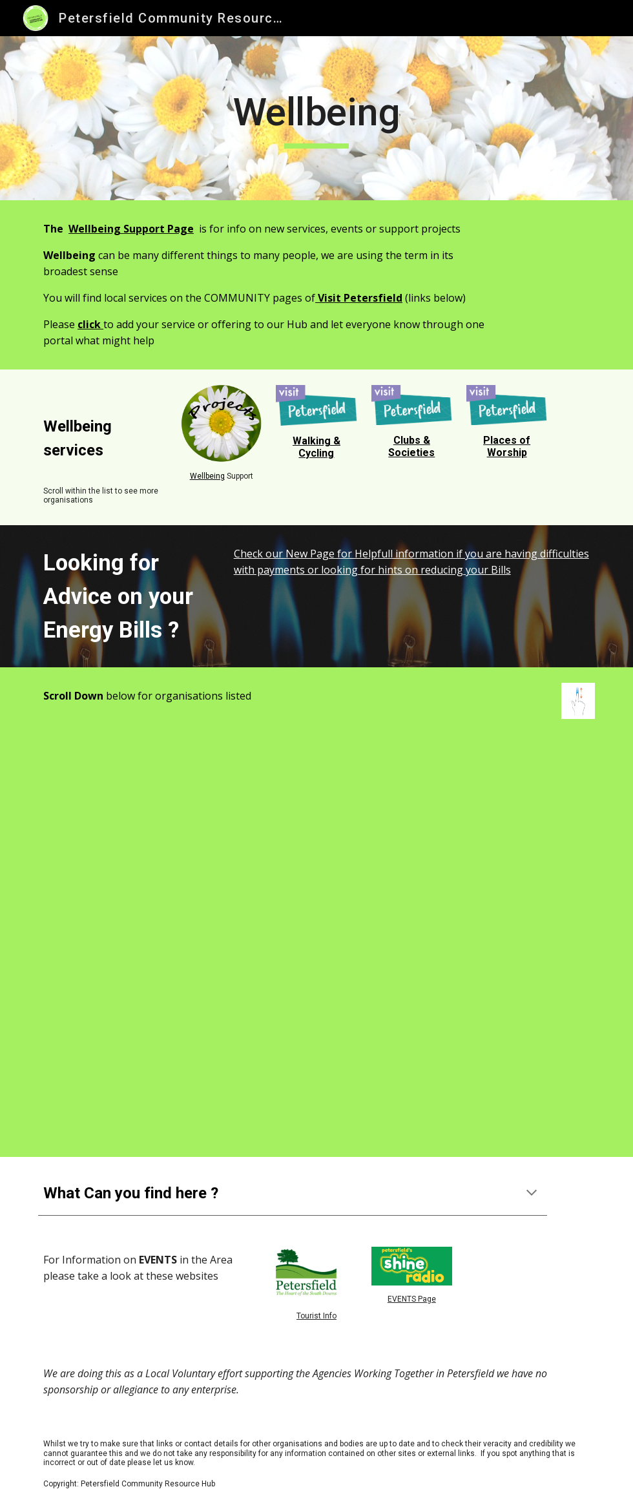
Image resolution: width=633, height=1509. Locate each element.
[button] (531, 1193)
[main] (316, 118)
